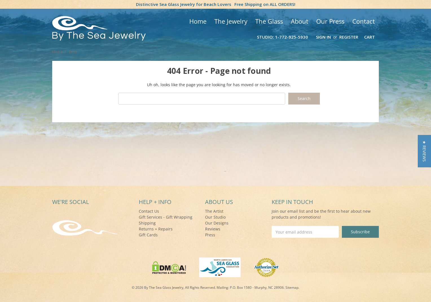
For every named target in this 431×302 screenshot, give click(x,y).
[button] (424, 151)
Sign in (323, 37)
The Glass (269, 21)
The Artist (214, 211)
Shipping (147, 223)
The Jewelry (230, 21)
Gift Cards (148, 234)
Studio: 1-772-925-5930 (282, 37)
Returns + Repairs (156, 229)
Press (210, 234)
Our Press (330, 21)
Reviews (212, 229)
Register (348, 37)
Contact (363, 21)
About (299, 21)
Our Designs (216, 223)
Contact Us (149, 211)
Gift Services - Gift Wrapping (165, 217)
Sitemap (291, 287)
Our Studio (215, 217)
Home (197, 21)
